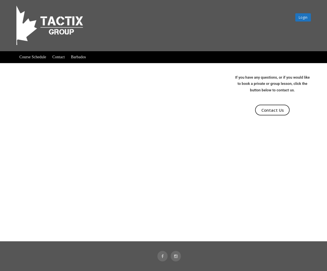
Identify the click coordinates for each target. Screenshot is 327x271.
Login (303, 17)
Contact (58, 57)
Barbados (78, 57)
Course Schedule (33, 57)
